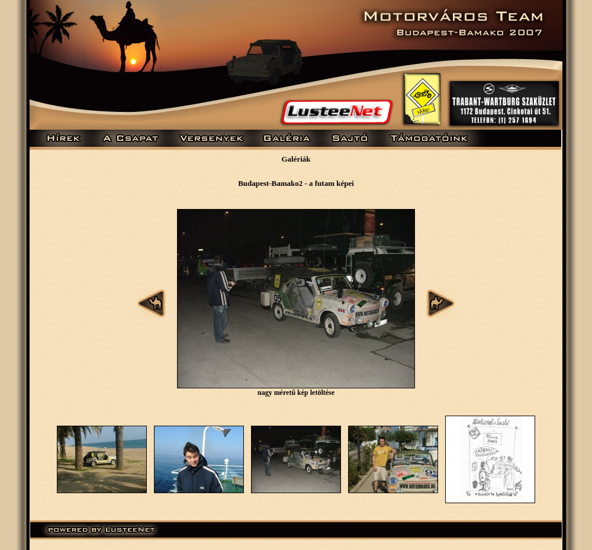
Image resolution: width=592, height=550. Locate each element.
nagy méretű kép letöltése (296, 392)
